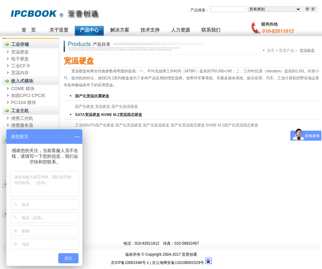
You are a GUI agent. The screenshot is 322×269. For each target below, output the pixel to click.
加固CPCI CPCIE (28, 95)
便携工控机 (22, 118)
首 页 (29, 30)
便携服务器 (22, 125)
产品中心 (89, 30)
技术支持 (150, 30)
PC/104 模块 (23, 102)
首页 (271, 50)
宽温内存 (20, 72)
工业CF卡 (20, 65)
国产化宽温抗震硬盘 (92, 96)
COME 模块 (23, 88)
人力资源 (180, 30)
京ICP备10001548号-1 (130, 262)
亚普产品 (286, 50)
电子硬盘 (20, 58)
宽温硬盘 (20, 51)
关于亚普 (58, 30)
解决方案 (119, 30)
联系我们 (210, 30)
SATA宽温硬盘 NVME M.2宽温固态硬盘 (108, 115)
